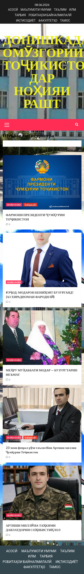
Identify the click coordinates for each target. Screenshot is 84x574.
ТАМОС (65, 20)
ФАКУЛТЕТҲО (47, 20)
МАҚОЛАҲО (14, 203)
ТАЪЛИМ (60, 9)
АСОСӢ (13, 9)
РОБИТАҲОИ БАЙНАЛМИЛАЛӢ (50, 15)
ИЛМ (72, 9)
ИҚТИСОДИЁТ (26, 20)
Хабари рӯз (30, 203)
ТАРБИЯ (20, 15)
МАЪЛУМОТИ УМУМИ (36, 9)
